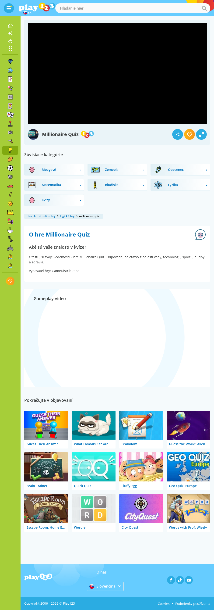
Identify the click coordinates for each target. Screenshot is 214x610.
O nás (101, 572)
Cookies (164, 603)
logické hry (67, 216)
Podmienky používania (192, 603)
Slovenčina (102, 586)
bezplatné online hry (41, 216)
